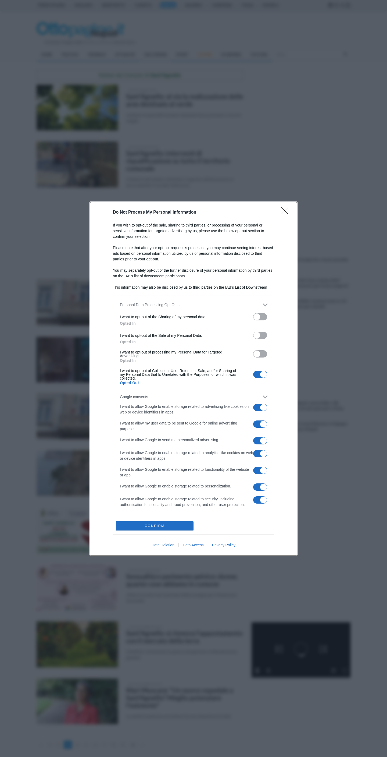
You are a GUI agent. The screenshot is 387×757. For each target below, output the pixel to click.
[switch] (260, 316)
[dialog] (193, 378)
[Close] (286, 212)
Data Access (193, 545)
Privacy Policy (223, 545)
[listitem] (193, 305)
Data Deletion (163, 545)
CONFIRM (155, 526)
